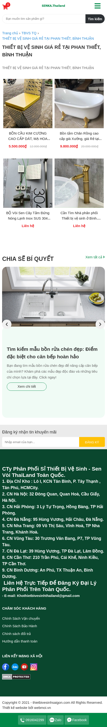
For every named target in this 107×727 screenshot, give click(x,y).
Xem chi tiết (27, 386)
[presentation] (6, 324)
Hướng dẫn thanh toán (19, 641)
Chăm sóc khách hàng (24, 608)
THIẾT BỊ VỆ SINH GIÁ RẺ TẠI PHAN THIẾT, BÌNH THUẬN (51, 50)
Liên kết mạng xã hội (22, 656)
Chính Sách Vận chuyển (21, 618)
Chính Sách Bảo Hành (19, 626)
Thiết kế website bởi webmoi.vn (26, 708)
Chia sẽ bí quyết (28, 258)
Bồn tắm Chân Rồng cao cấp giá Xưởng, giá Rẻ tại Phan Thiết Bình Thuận (79, 138)
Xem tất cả (95, 257)
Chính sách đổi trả (16, 634)
